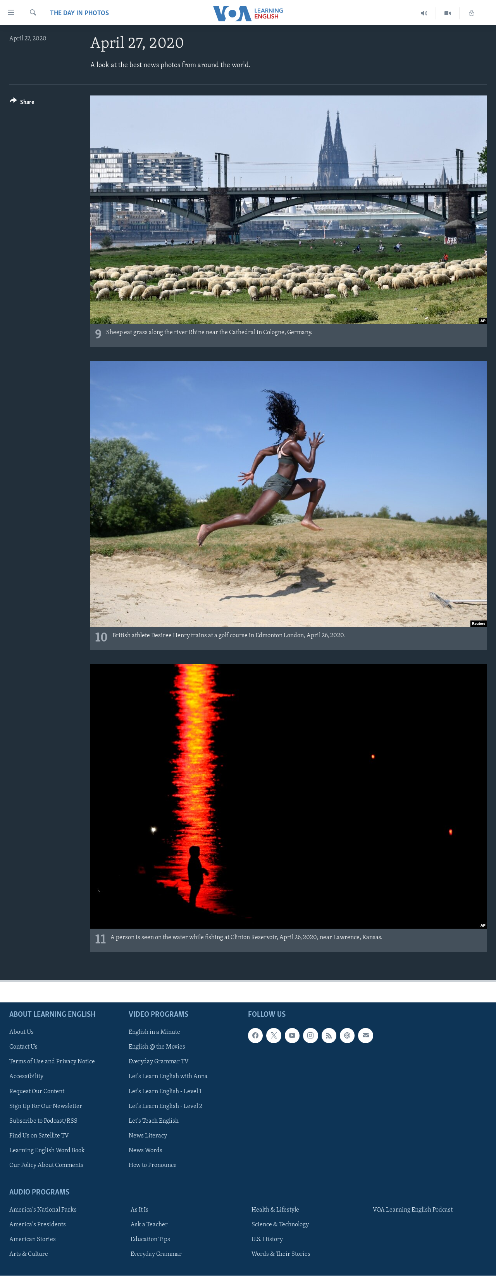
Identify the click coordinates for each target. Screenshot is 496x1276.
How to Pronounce (153, 1165)
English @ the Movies (157, 1047)
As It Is (139, 1210)
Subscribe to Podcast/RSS (43, 1121)
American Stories (32, 1239)
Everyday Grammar (156, 1254)
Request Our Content (36, 1091)
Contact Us (23, 1047)
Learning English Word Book (47, 1151)
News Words (145, 1151)
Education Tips (150, 1239)
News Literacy (148, 1136)
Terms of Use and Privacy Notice (52, 1062)
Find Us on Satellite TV (39, 1136)
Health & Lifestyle (275, 1210)
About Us (21, 1032)
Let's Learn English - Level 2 (165, 1106)
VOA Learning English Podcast (413, 1210)
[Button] (22, 103)
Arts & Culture (28, 1254)
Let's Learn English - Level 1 (165, 1091)
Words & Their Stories (280, 1254)
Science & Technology (280, 1225)
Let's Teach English (154, 1121)
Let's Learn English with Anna (168, 1076)
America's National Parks (43, 1210)
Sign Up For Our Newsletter (45, 1106)
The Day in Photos (79, 13)
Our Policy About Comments (46, 1165)
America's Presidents (37, 1225)
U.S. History (267, 1239)
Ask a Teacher (149, 1225)
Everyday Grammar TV (159, 1062)
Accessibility (26, 1076)
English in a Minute (154, 1032)
